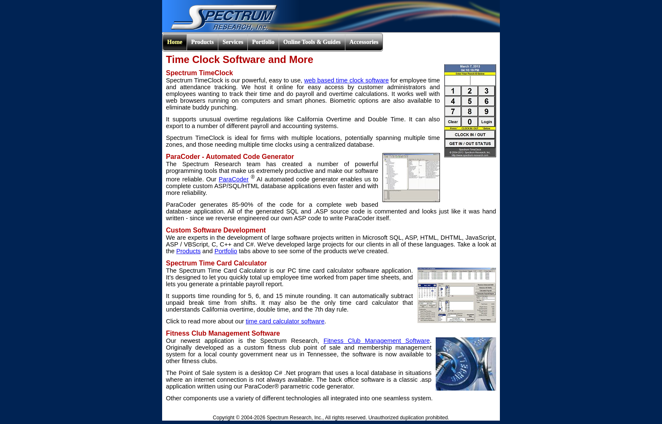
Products (188, 251)
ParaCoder (234, 179)
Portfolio (225, 251)
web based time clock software (346, 80)
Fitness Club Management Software (376, 340)
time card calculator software (285, 321)
